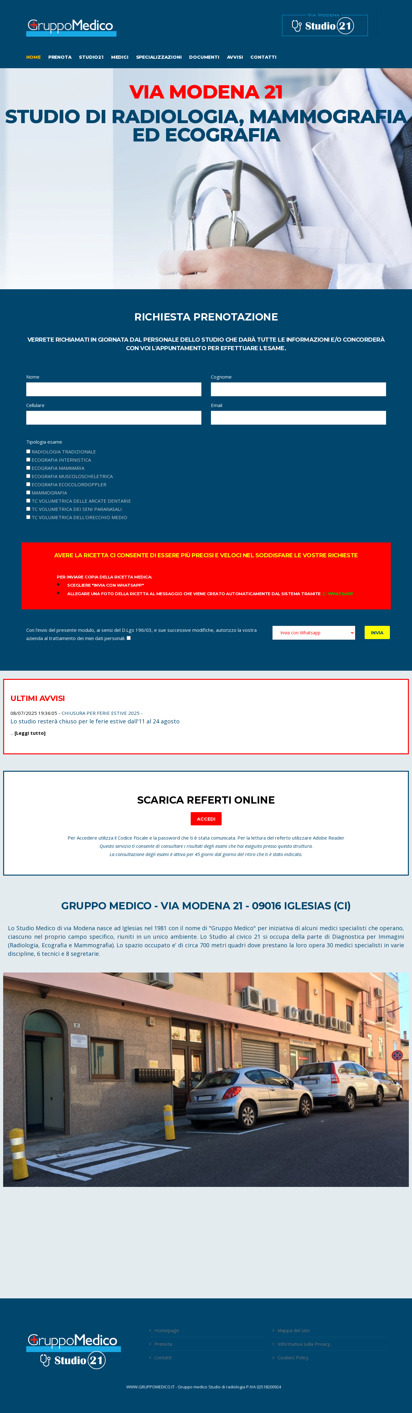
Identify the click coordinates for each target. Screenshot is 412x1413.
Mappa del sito (294, 1330)
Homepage (166, 1330)
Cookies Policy (293, 1357)
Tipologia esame (44, 442)
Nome (32, 377)
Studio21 (91, 57)
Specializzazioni (159, 57)
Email (216, 405)
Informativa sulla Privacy (304, 1344)
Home (33, 57)
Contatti (263, 57)
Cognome (221, 377)
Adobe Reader (328, 838)
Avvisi (235, 57)
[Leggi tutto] (30, 733)
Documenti (204, 57)
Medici (119, 57)
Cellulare (35, 405)
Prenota (60, 57)
